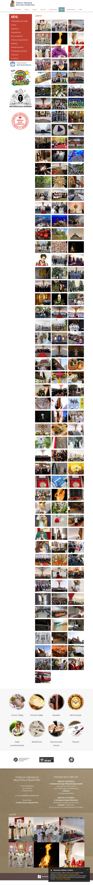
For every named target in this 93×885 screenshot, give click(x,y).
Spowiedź (34, 9)
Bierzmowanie (75, 715)
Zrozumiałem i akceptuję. (63, 879)
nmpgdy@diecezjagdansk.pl (29, 795)
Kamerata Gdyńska (71, 9)
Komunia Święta (37, 715)
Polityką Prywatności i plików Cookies (67, 874)
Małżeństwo (37, 742)
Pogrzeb (75, 742)
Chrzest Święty (17, 715)
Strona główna (17, 9)
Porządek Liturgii (53, 9)
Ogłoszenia (43, 9)
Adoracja (27, 9)
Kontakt (80, 9)
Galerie (61, 9)
